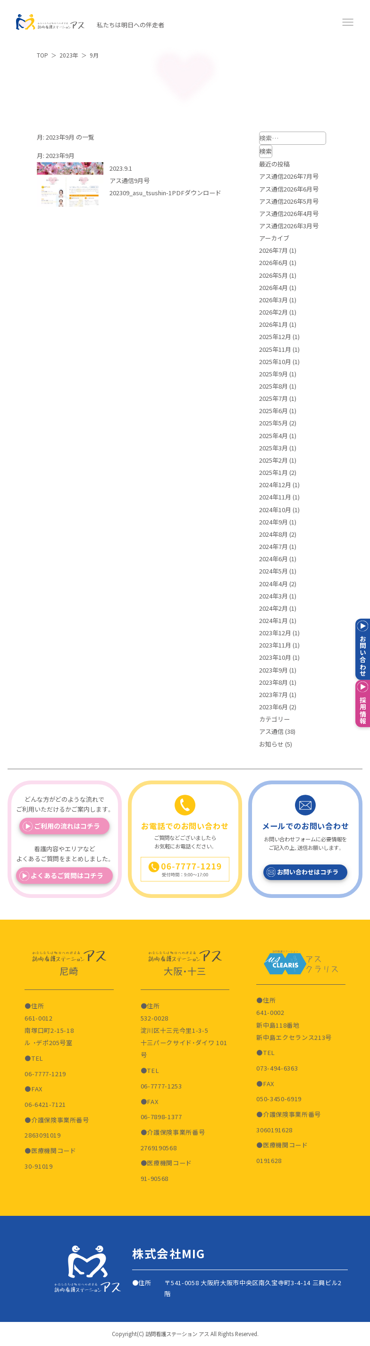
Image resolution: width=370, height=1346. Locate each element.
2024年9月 (273, 521)
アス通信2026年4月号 (289, 213)
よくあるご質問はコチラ (67, 875)
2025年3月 (273, 447)
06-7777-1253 (161, 1085)
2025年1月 (273, 472)
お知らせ (271, 743)
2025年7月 (273, 398)
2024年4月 (273, 583)
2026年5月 (273, 275)
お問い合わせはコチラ (307, 871)
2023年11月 (275, 644)
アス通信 (271, 731)
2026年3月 (273, 299)
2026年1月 (273, 324)
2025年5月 (273, 422)
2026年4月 (273, 287)
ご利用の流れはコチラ (67, 826)
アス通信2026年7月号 (289, 176)
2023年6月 (273, 706)
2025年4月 (273, 435)
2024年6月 (273, 558)
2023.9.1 (120, 168)
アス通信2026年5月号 (289, 201)
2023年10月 (275, 657)
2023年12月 (275, 632)
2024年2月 (273, 608)
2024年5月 (273, 570)
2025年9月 (273, 373)
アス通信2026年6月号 (289, 188)
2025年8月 (273, 386)
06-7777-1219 (45, 1073)
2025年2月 (273, 460)
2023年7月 (273, 694)
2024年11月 (275, 496)
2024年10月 (275, 509)
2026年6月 (273, 262)
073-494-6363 (277, 1068)
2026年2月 (273, 311)
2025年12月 (275, 336)
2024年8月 (273, 534)
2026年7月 (273, 250)
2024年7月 (273, 546)
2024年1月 (273, 620)
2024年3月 (273, 595)
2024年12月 (275, 484)
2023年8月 (273, 682)
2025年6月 (273, 410)
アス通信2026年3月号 (289, 225)
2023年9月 (273, 669)
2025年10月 (275, 361)
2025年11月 (275, 349)
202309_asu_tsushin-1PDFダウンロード (165, 192)
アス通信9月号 (129, 180)
